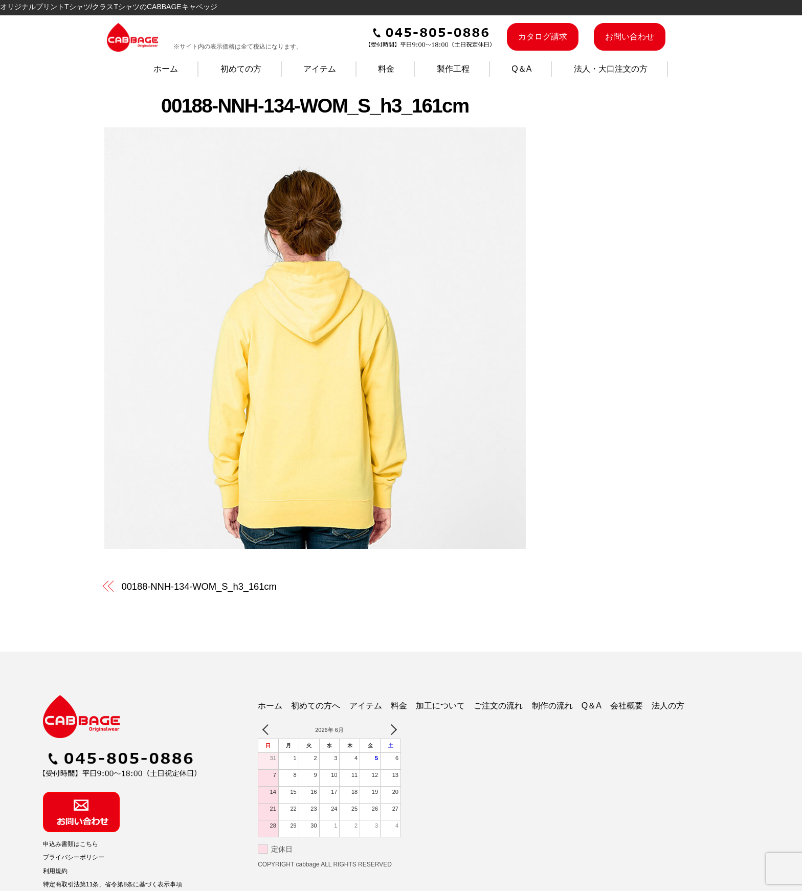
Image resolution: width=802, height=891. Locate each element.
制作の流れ (552, 705)
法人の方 (668, 705)
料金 (386, 68)
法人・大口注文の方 (611, 68)
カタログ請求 (542, 36)
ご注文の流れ (498, 705)
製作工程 (453, 68)
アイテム (319, 68)
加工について (440, 705)
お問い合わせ (629, 36)
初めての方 (240, 68)
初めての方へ (315, 705)
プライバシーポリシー (73, 857)
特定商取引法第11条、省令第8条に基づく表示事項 (112, 884)
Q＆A (521, 68)
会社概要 (626, 705)
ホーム (165, 68)
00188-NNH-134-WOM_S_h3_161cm (315, 106)
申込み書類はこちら (70, 844)
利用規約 (55, 871)
